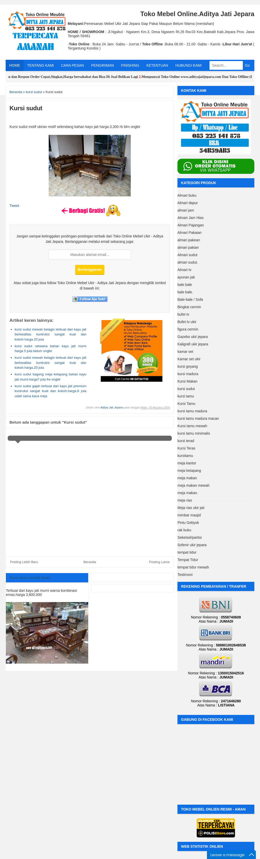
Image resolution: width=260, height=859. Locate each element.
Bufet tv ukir (186, 322)
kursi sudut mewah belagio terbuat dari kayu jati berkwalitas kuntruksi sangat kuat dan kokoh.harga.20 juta (50, 334)
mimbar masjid (189, 515)
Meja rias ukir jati (190, 508)
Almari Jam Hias (190, 218)
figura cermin (187, 329)
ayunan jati (186, 277)
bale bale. (185, 292)
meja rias (184, 500)
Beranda (89, 562)
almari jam (185, 210)
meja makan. (187, 493)
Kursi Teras (186, 448)
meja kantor (186, 463)
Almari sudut (187, 255)
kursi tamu (185, 396)
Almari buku (186, 195)
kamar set (185, 351)
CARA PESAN (72, 65)
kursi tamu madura (192, 411)
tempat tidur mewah (193, 567)
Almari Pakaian (189, 233)
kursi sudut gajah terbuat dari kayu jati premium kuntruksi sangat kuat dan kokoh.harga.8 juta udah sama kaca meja (50, 391)
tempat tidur (186, 552)
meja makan (187, 478)
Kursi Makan (187, 381)
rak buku (184, 530)
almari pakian (188, 247)
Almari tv (184, 270)
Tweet (14, 206)
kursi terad (185, 441)
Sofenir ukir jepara (192, 545)
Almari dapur (187, 203)
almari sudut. (187, 262)
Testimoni (185, 575)
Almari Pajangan (190, 225)
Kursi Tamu (186, 404)
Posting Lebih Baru (24, 562)
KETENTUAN (157, 65)
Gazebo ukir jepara (192, 337)
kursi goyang (187, 366)
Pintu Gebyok (188, 523)
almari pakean (188, 240)
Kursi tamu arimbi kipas (29, 578)
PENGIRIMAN (102, 65)
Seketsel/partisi (189, 537)
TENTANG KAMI (40, 65)
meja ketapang (189, 470)
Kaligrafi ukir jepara (192, 344)
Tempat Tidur (187, 560)
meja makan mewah (193, 485)
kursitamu (185, 456)
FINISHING (130, 65)
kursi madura (187, 374)
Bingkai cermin (189, 307)
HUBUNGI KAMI (188, 65)
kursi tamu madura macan (198, 418)
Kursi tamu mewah (192, 426)
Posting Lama (159, 562)
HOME (14, 65)
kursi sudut (186, 389)
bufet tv (183, 314)
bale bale (184, 285)
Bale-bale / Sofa (190, 299)
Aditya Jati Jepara (111, 407)
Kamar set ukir (189, 359)
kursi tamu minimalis (193, 433)
